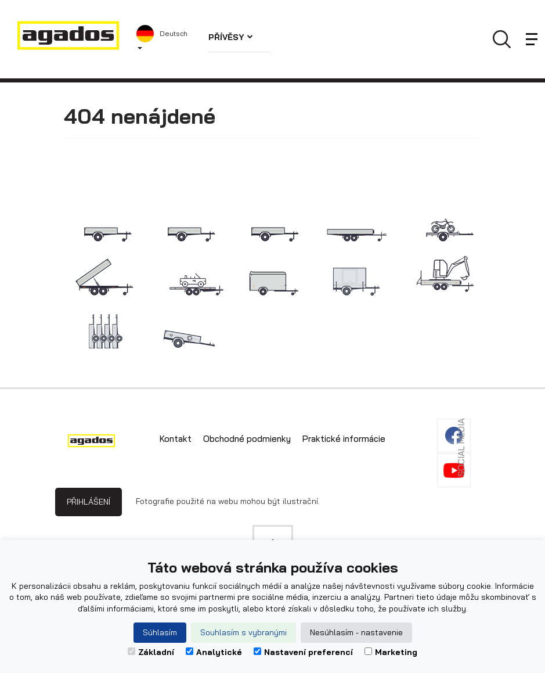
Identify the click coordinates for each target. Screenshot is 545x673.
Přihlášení (88, 501)
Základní (151, 652)
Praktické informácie (343, 438)
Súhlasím (160, 632)
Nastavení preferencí (303, 652)
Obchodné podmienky (247, 438)
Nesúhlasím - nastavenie (356, 632)
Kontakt (176, 438)
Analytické (214, 652)
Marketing (390, 652)
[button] (163, 39)
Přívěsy (230, 37)
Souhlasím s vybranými (243, 632)
